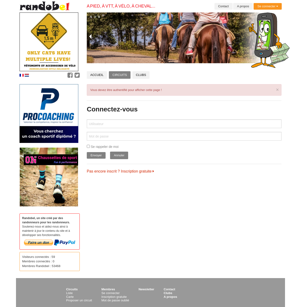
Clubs (141, 75)
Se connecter (267, 6)
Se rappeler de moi (103, 147)
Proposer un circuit (79, 300)
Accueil (96, 75)
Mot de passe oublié (115, 300)
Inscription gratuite (114, 297)
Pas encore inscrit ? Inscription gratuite (120, 171)
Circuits (119, 75)
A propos (243, 6)
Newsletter (146, 289)
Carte (70, 297)
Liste (69, 293)
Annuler (119, 155)
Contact (223, 6)
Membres (108, 289)
